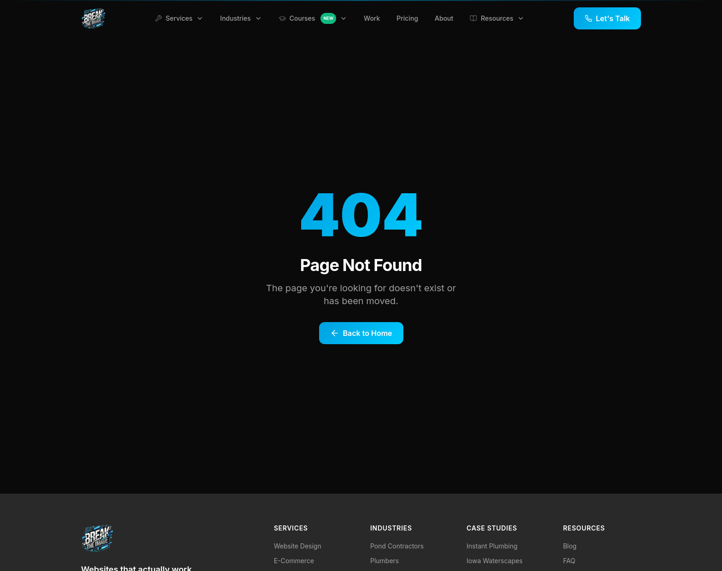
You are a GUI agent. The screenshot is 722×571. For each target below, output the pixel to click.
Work (372, 18)
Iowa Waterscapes (494, 561)
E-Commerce (294, 561)
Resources (497, 18)
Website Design (297, 546)
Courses (313, 18)
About (444, 18)
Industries (241, 18)
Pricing (407, 18)
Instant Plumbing (491, 546)
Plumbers (384, 561)
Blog (570, 546)
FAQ (569, 561)
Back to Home (361, 333)
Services (179, 18)
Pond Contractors (397, 546)
